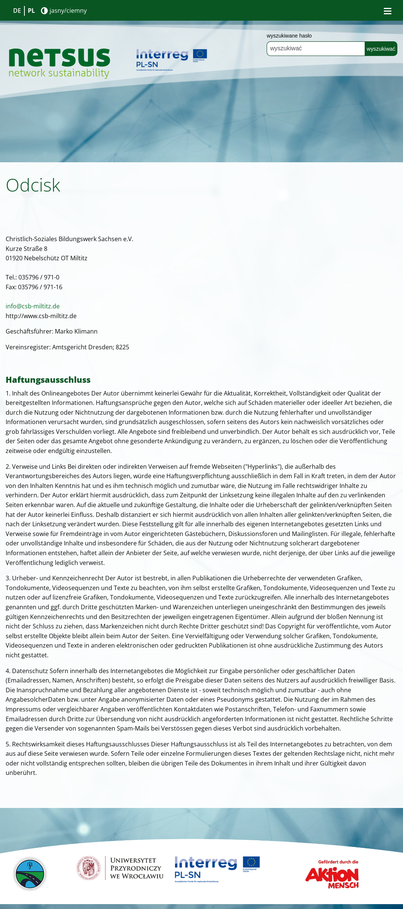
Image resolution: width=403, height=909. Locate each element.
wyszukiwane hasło (289, 36)
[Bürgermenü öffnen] (387, 11)
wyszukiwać (381, 49)
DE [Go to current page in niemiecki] (17, 10)
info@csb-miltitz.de (33, 306)
